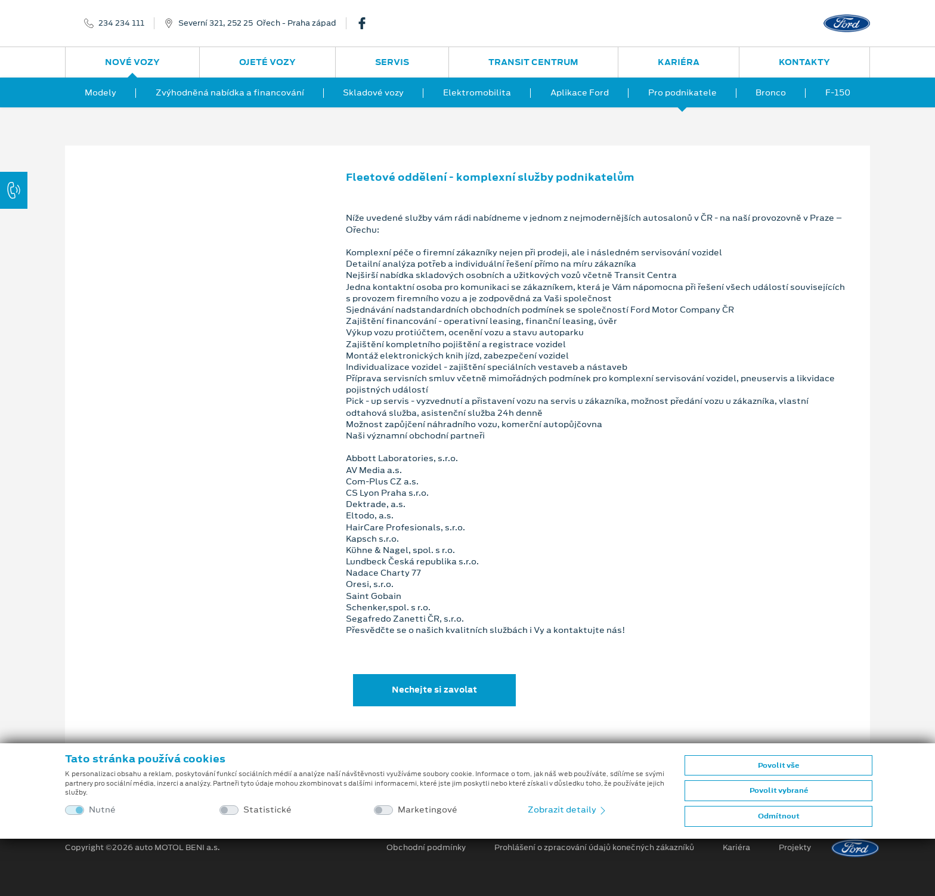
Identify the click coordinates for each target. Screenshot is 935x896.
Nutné (102, 809)
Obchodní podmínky (426, 847)
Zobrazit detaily (568, 809)
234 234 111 (121, 23)
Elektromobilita (477, 92)
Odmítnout (779, 816)
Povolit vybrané (779, 790)
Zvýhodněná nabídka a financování (230, 92)
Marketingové (427, 809)
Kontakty (804, 62)
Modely (100, 92)
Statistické (267, 809)
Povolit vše (778, 765)
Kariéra (678, 62)
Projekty (795, 847)
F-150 (837, 92)
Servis (392, 62)
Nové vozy (132, 62)
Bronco (771, 92)
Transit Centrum (533, 62)
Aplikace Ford (579, 92)
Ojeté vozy (267, 62)
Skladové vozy (373, 92)
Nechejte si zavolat (434, 690)
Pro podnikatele (682, 92)
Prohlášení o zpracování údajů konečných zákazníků (594, 847)
